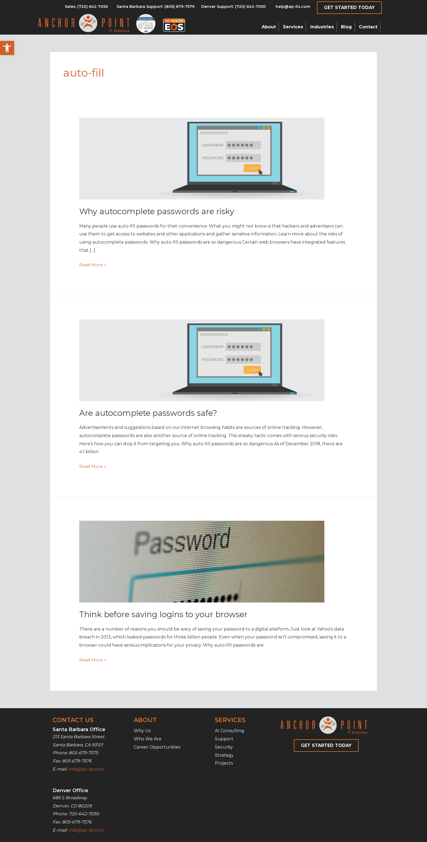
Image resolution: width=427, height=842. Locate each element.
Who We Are (147, 738)
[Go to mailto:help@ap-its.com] (289, 8)
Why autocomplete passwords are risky (158, 211)
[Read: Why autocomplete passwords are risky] (201, 158)
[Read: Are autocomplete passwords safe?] (201, 359)
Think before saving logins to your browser (164, 614)
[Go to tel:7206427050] (233, 8)
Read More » (92, 265)
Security (224, 746)
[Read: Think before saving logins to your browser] (201, 561)
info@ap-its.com (86, 768)
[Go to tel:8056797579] (86, 8)
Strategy (224, 755)
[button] (7, 48)
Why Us (142, 730)
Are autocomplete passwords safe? (150, 413)
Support (224, 738)
